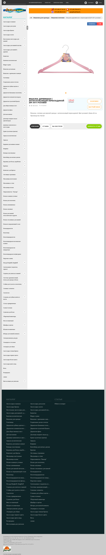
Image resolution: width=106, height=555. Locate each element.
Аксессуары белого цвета (10, 359)
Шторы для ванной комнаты (11, 333)
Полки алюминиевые (9, 205)
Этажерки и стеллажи (9, 342)
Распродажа (6, 372)
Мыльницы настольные (10, 179)
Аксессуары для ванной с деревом (10, 51)
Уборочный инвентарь (9, 316)
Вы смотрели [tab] (57, 126)
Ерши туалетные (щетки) (10, 131)
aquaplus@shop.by (73, 12)
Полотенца (6, 232)
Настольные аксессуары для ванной (11, 40)
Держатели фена (7, 110)
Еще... (67, 2)
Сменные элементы (8, 288)
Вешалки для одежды (9, 69)
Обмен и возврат (60, 404)
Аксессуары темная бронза (10, 351)
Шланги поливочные (9, 329)
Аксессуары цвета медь (9, 364)
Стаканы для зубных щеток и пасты (11, 298)
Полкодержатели (8, 228)
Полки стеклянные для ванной (12, 220)
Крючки (5, 166)
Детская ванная (7, 114)
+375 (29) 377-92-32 (58, 9)
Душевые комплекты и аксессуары (9, 126)
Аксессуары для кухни (9, 26)
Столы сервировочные (9, 303)
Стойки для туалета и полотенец (12, 284)
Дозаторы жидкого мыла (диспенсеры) (10, 119)
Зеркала (5, 140)
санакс (5, 377)
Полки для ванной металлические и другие (10, 214)
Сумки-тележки (7, 308)
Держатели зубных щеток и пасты (10, 87)
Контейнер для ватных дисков (11, 157)
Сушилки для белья (8, 312)
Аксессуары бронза (8, 30)
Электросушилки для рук (10, 338)
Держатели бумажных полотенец (12, 92)
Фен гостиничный (8, 321)
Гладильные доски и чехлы (10, 82)
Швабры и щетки (8, 325)
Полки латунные (8, 209)
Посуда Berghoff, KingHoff (10, 263)
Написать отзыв (94, 126)
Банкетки (6, 56)
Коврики (5, 148)
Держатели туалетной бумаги (11, 101)
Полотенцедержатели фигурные (12, 254)
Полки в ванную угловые (10, 196)
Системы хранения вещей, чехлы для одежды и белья (10, 279)
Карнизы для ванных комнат (11, 144)
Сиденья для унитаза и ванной (11, 273)
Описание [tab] (35, 126)
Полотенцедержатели (9, 237)
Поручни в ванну (8, 258)
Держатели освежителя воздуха (12, 97)
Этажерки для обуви (9, 346)
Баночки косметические (10, 60)
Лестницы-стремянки (9, 174)
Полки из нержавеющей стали (11, 224)
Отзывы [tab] (45, 126)
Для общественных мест (10, 105)
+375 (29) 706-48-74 (73, 9)
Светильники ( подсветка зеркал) (10, 268)
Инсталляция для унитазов (10, 381)
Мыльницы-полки (8, 187)
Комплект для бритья (9, 170)
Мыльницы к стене (8, 183)
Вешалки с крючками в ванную (12, 73)
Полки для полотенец (9, 200)
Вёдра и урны (7, 64)
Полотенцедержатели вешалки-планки (12, 242)
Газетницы (6, 77)
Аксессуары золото (8, 34)
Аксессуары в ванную (9, 22)
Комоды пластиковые (9, 153)
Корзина (91, 2)
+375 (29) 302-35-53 (58, 12)
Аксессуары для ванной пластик (12, 45)
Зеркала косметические (9, 135)
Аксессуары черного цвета (10, 355)
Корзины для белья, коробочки (12, 161)
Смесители (6, 293)
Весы (4, 368)
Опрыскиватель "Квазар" (10, 192)
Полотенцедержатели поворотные (9, 249)
